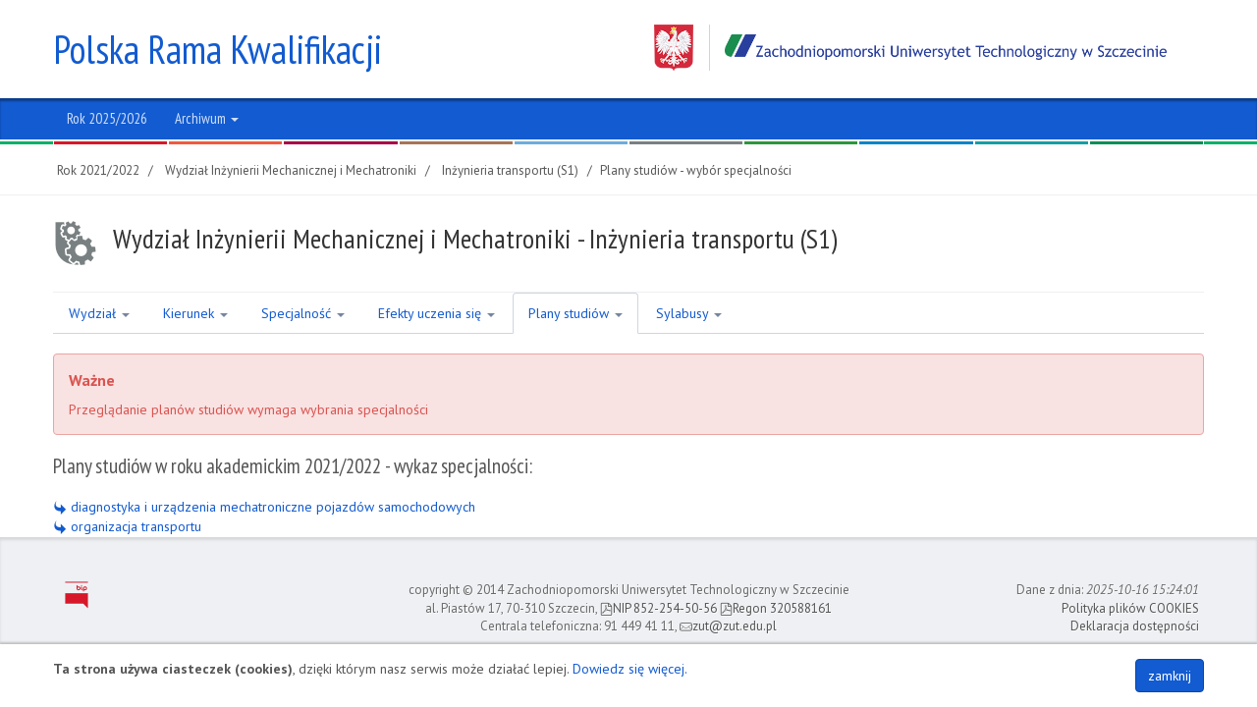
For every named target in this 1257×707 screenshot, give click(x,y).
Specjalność (303, 313)
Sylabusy (689, 313)
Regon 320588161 (776, 608)
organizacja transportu (127, 526)
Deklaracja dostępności (1134, 626)
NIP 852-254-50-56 (658, 608)
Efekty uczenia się (436, 313)
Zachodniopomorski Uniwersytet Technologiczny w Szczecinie (910, 48)
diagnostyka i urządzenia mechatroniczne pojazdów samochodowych (264, 507)
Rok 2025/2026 (107, 118)
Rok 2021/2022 (98, 170)
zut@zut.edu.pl (728, 626)
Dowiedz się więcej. (630, 669)
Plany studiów (575, 313)
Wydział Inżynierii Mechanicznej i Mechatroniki (290, 170)
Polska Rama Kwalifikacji (217, 49)
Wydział (99, 313)
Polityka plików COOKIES (1130, 608)
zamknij (1169, 675)
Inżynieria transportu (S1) (510, 170)
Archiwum (207, 118)
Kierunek (195, 313)
